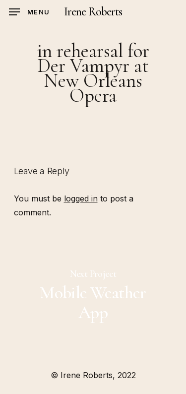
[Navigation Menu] (29, 12)
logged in (81, 198)
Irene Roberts (93, 12)
